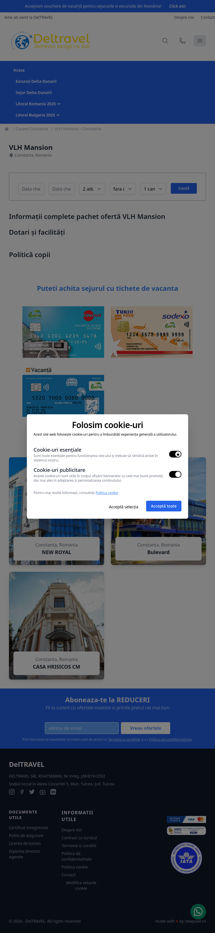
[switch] (175, 454)
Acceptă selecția (123, 506)
